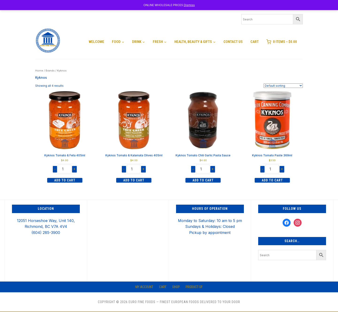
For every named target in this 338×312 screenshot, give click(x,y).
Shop (176, 287)
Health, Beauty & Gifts (193, 42)
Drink (136, 42)
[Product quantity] (64, 169)
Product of (194, 287)
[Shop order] (283, 85)
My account (144, 287)
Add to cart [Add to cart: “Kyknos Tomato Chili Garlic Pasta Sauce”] (203, 180)
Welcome (96, 42)
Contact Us (233, 42)
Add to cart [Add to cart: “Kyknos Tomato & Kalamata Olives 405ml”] (133, 180)
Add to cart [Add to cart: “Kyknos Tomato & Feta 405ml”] (64, 180)
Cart (254, 42)
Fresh (158, 42)
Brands (50, 70)
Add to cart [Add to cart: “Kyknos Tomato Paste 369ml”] (272, 180)
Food (116, 42)
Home (39, 70)
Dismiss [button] (189, 5)
